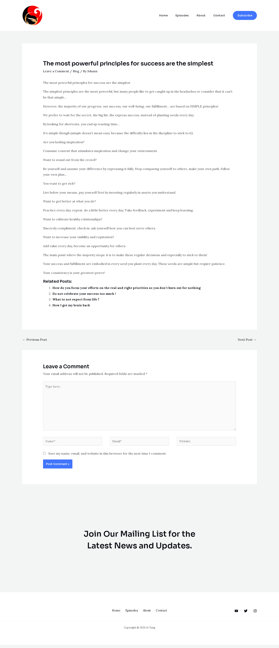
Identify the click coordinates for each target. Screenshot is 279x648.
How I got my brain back (71, 305)
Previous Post (34, 339)
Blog (77, 71)
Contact (220, 15)
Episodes (187, 15)
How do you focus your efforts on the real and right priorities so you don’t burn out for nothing (127, 288)
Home (171, 15)
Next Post (247, 339)
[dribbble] (255, 614)
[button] (245, 15)
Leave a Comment (56, 71)
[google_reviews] (246, 614)
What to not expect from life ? (76, 299)
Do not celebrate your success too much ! (84, 294)
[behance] (236, 614)
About (204, 15)
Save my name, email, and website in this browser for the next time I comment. (107, 457)
